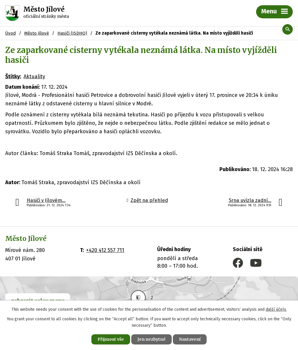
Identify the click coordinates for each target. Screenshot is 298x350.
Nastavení (190, 339)
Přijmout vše (110, 339)
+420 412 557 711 (105, 250)
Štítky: (13, 76)
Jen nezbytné (151, 339)
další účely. (276, 309)
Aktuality (34, 76)
